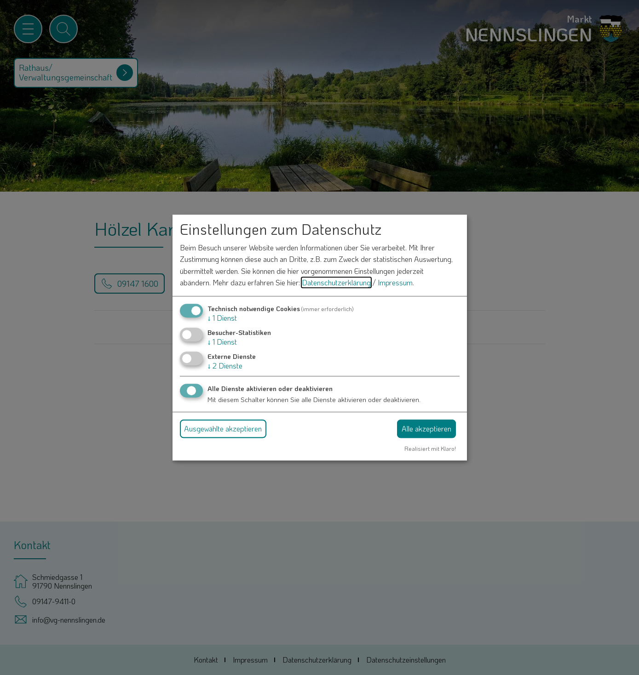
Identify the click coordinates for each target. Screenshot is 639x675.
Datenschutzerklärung (336, 283)
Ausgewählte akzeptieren (223, 428)
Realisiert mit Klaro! (430, 448)
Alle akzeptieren (426, 428)
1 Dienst (222, 318)
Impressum (395, 283)
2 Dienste (224, 366)
